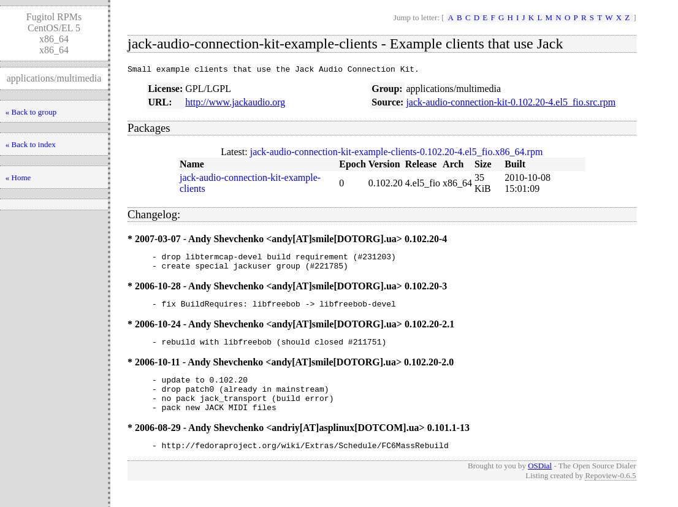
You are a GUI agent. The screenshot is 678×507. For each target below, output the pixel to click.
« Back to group (31, 111)
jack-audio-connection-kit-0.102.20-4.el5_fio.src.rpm (510, 104)
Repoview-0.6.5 (610, 493)
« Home (18, 177)
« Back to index (31, 144)
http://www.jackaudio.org (235, 104)
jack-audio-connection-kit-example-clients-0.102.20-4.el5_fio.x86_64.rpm (396, 153)
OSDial (540, 484)
